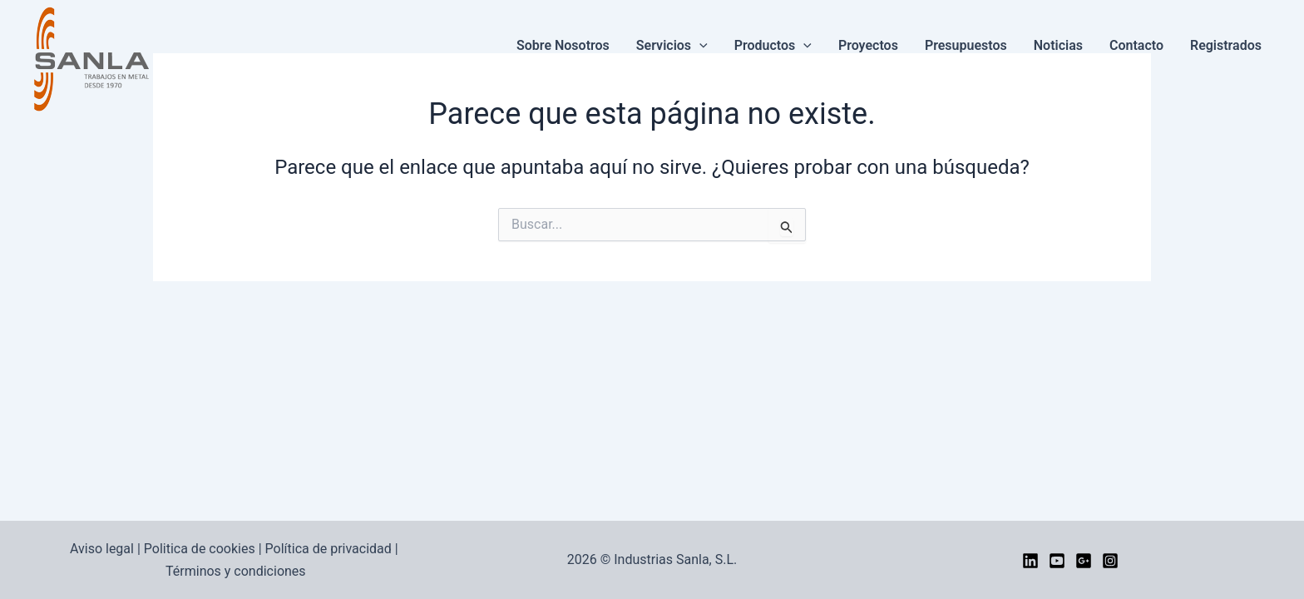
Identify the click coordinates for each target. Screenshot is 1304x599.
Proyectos (868, 45)
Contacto (1136, 45)
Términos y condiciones (235, 571)
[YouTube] (1057, 560)
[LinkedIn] (1030, 560)
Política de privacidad (328, 549)
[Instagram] (1110, 560)
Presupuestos (966, 45)
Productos (773, 45)
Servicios (672, 45)
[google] (1083, 560)
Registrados (1226, 45)
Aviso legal (102, 549)
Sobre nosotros (563, 45)
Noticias (1058, 45)
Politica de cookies (199, 549)
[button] (699, 45)
